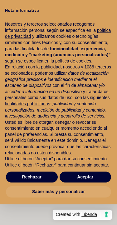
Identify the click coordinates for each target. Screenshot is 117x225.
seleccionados (19, 73)
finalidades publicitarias (27, 103)
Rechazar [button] (31, 176)
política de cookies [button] (73, 60)
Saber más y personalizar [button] (58, 191)
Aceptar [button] (85, 176)
